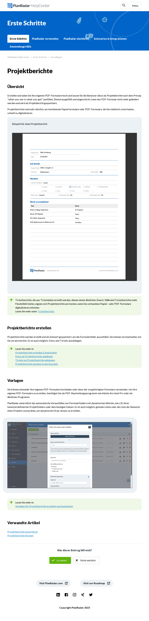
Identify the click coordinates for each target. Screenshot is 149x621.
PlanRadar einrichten (76, 38)
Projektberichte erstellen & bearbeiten (36, 352)
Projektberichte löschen (20, 535)
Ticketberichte (46, 311)
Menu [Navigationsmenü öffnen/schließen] (135, 5)
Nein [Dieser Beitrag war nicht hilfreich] (86, 560)
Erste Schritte (18, 38)
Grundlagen (56, 57)
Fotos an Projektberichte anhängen (34, 356)
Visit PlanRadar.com (51, 583)
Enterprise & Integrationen (110, 38)
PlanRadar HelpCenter (18, 57)
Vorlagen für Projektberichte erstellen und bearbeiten (44, 506)
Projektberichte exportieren (22, 531)
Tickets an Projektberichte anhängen (35, 360)
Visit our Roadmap (94, 583)
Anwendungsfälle (20, 46)
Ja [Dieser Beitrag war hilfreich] (60, 560)
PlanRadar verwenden (45, 38)
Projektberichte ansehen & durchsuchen (36, 363)
